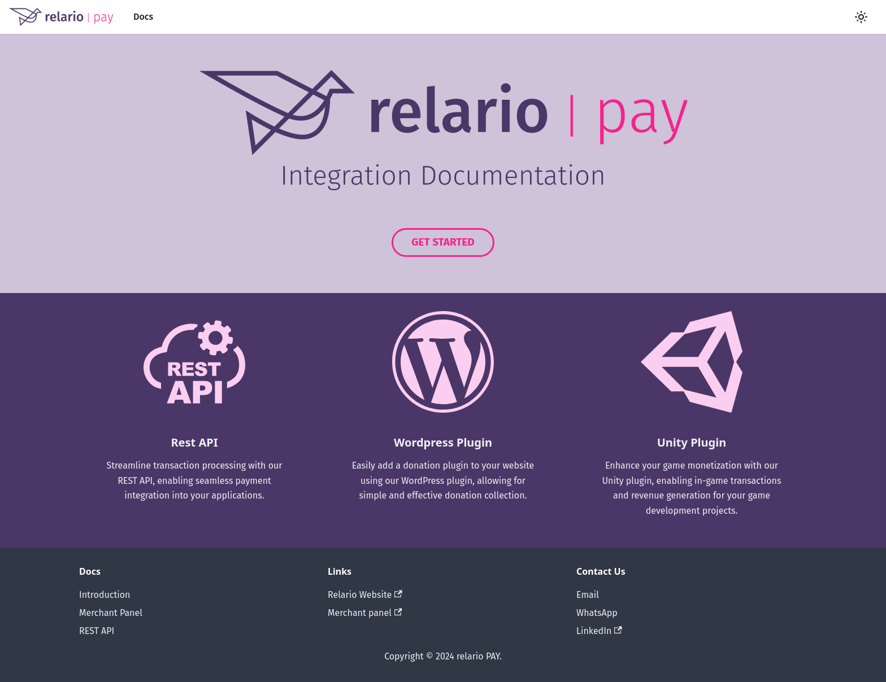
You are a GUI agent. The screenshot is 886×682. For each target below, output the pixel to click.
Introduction (104, 594)
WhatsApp (597, 612)
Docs (143, 16)
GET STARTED (442, 241)
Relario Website (365, 594)
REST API (96, 631)
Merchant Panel (110, 612)
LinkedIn (599, 631)
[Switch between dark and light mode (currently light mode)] (861, 17)
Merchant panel (365, 612)
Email (587, 594)
